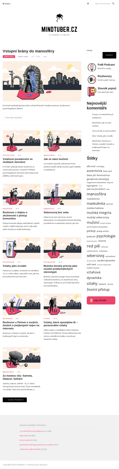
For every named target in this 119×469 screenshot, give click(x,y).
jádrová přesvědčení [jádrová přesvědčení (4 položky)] (96, 189)
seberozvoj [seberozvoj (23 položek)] (95, 255)
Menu (8, 4)
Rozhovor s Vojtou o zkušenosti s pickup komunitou (15, 215)
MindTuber (23, 57)
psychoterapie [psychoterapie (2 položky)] (92, 241)
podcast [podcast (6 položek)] (91, 236)
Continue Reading (13, 118)
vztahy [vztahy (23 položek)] (92, 283)
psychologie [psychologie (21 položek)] (106, 235)
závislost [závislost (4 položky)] (102, 284)
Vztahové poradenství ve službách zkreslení (18, 161)
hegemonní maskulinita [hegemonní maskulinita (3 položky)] (96, 182)
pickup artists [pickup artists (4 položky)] (103, 231)
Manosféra (9, 57)
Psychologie (8, 155)
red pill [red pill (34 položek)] (93, 246)
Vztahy (47, 318)
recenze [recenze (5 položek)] (102, 240)
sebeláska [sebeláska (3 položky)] (103, 251)
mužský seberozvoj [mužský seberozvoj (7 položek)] (98, 217)
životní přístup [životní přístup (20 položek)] (98, 289)
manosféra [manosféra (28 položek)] (96, 193)
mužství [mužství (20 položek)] (93, 222)
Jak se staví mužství (56, 159)
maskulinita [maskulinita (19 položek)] (96, 203)
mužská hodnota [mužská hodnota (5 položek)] (95, 208)
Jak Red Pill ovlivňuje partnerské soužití (36, 444)
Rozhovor (7, 208)
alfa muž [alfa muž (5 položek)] (91, 166)
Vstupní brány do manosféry (28, 51)
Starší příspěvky (16, 400)
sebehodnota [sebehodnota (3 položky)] (92, 251)
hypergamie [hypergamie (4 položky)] (92, 185)
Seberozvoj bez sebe (56, 212)
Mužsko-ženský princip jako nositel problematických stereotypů (60, 268)
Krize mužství (25, 440)
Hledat (89, 50)
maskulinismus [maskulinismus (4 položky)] (93, 198)
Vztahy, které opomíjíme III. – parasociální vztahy (61, 324)
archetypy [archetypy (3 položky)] (100, 166)
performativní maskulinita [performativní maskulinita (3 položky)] (97, 227)
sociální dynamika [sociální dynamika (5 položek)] (106, 260)
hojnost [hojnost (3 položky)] (110, 182)
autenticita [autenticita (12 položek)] (94, 171)
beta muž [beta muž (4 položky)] (107, 171)
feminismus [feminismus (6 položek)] (103, 175)
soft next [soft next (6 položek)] (91, 264)
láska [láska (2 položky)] (108, 189)
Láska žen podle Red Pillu (30, 449)
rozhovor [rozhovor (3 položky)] (104, 247)
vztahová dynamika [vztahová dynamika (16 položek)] (94, 275)
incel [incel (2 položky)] (100, 186)
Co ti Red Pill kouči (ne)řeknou (32, 431)
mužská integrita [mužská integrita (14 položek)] (99, 212)
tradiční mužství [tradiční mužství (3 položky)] (93, 268)
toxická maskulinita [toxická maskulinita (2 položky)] (104, 265)
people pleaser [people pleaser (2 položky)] (105, 223)
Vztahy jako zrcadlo (14, 265)
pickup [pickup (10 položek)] (91, 231)
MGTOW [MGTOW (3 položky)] (109, 204)
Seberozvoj (49, 208)
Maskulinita (49, 155)
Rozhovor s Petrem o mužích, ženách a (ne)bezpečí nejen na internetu (21, 325)
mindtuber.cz (59, 29)
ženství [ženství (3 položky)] (110, 284)
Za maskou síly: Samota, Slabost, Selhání (18, 377)
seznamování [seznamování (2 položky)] (91, 261)
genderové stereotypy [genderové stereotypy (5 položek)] (98, 179)
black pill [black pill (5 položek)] (91, 175)
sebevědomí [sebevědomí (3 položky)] (110, 256)
